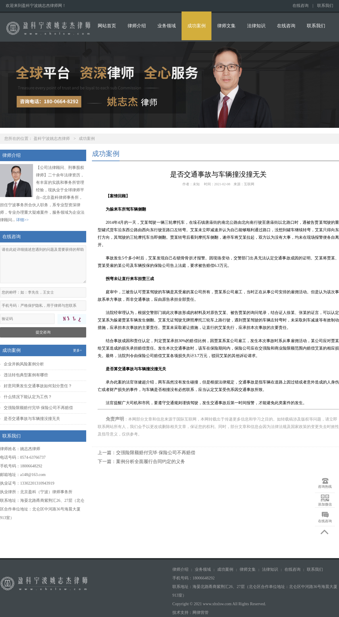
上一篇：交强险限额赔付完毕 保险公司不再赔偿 (146, 452)
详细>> (22, 220)
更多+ (77, 350)
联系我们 (325, 5)
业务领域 (166, 25)
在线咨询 (300, 5)
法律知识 (256, 25)
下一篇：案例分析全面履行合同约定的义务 (141, 461)
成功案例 (196, 25)
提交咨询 (43, 332)
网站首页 (107, 25)
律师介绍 (137, 25)
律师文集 (226, 25)
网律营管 (200, 612)
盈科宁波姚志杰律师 (52, 138)
